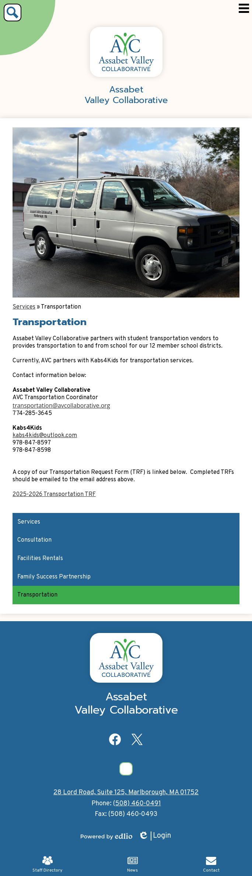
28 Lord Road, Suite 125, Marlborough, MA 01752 (126, 792)
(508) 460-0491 (137, 803)
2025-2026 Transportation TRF (54, 494)
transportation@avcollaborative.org (61, 405)
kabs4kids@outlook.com (45, 435)
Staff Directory (47, 864)
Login (154, 836)
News (132, 864)
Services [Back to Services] (24, 307)
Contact (211, 864)
